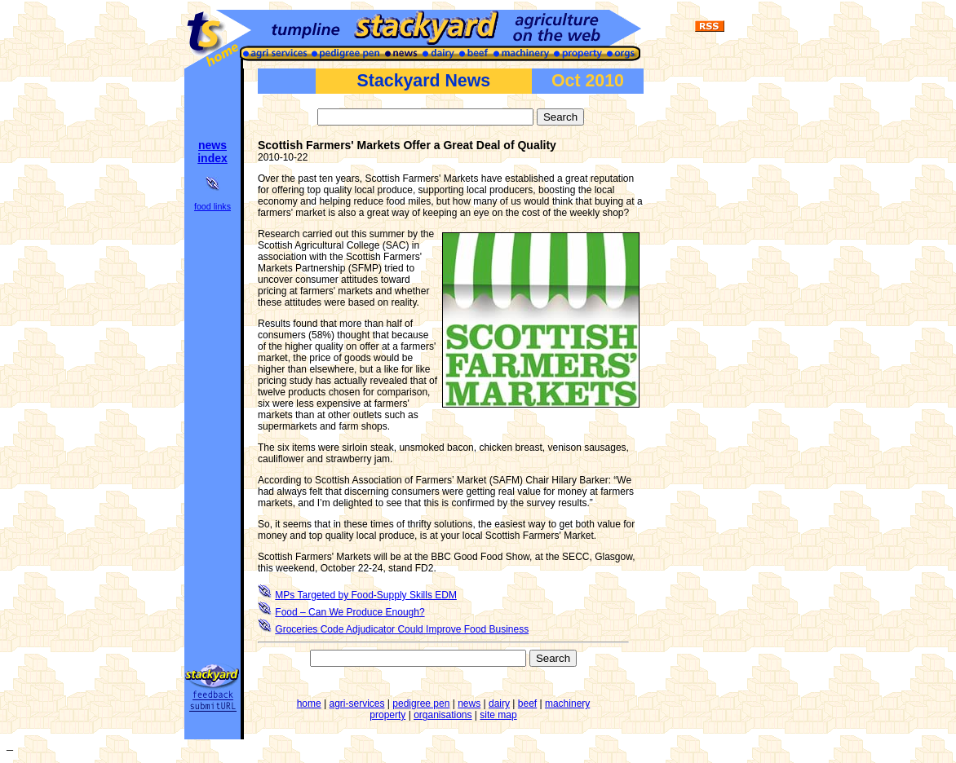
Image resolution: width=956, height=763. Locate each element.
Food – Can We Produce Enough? (349, 612)
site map (498, 715)
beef (527, 703)
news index (212, 152)
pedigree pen (420, 703)
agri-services (357, 703)
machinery (567, 703)
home (309, 703)
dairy (499, 703)
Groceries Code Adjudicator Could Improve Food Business (402, 629)
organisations (442, 715)
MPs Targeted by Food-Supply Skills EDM (366, 595)
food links (212, 206)
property (387, 715)
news (469, 703)
